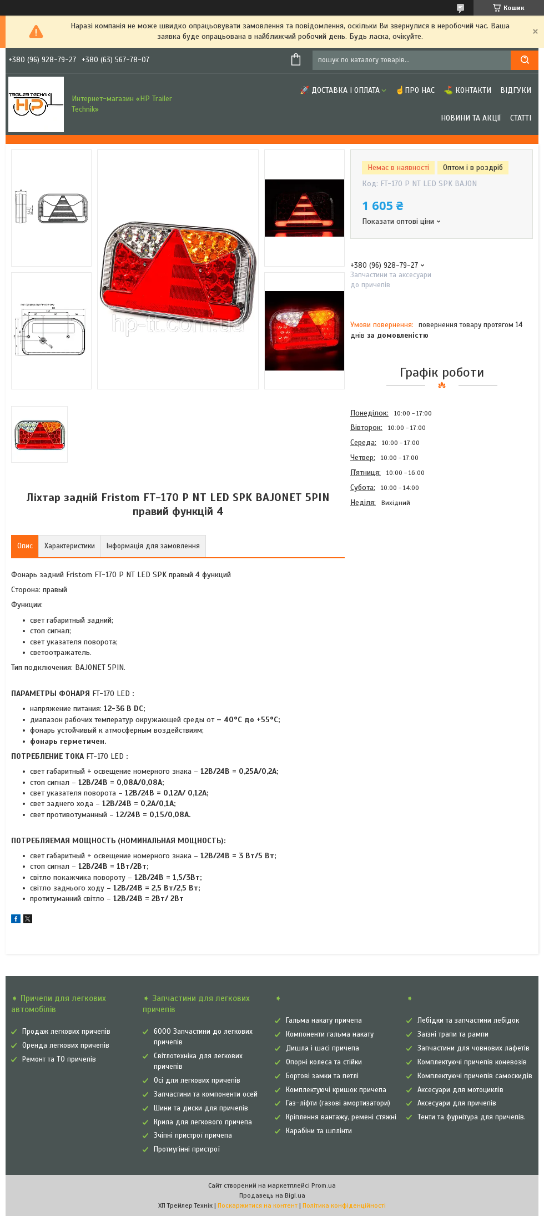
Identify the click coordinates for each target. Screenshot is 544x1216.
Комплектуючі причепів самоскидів (474, 1076)
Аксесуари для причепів (456, 1103)
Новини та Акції (471, 118)
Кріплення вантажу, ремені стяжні (341, 1117)
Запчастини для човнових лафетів (473, 1048)
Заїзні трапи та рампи (452, 1034)
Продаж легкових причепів (66, 1031)
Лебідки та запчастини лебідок (468, 1020)
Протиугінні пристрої (187, 1149)
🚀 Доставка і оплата (340, 90)
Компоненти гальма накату (330, 1034)
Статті (520, 118)
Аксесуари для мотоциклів (460, 1089)
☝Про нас (415, 90)
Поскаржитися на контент (258, 1205)
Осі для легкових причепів (197, 1080)
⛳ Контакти (467, 90)
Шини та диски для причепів (201, 1108)
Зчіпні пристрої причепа (193, 1135)
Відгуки (515, 90)
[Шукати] (524, 60)
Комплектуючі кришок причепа (336, 1089)
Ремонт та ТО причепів (59, 1059)
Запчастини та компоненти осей (206, 1094)
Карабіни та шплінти (319, 1131)
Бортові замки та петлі (322, 1076)
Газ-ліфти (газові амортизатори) (338, 1103)
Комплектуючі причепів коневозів (472, 1062)
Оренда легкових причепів (65, 1045)
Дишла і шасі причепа (322, 1048)
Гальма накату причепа (324, 1020)
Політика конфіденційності (344, 1205)
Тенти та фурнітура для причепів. (471, 1117)
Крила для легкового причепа (203, 1122)
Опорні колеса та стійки (324, 1062)
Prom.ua (323, 1185)
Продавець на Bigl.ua (272, 1195)
